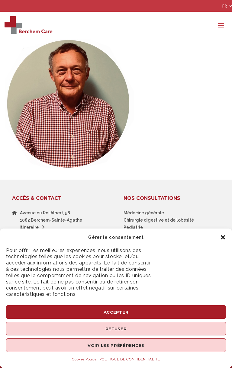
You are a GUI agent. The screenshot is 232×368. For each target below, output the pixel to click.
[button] (223, 237)
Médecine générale (144, 212)
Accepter (116, 312)
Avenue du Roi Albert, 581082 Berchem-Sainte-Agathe (51, 216)
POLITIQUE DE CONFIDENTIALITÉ (129, 359)
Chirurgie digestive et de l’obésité (159, 220)
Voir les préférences (116, 345)
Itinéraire (33, 227)
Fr (224, 6)
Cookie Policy (84, 359)
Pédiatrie (133, 227)
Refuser (116, 328)
